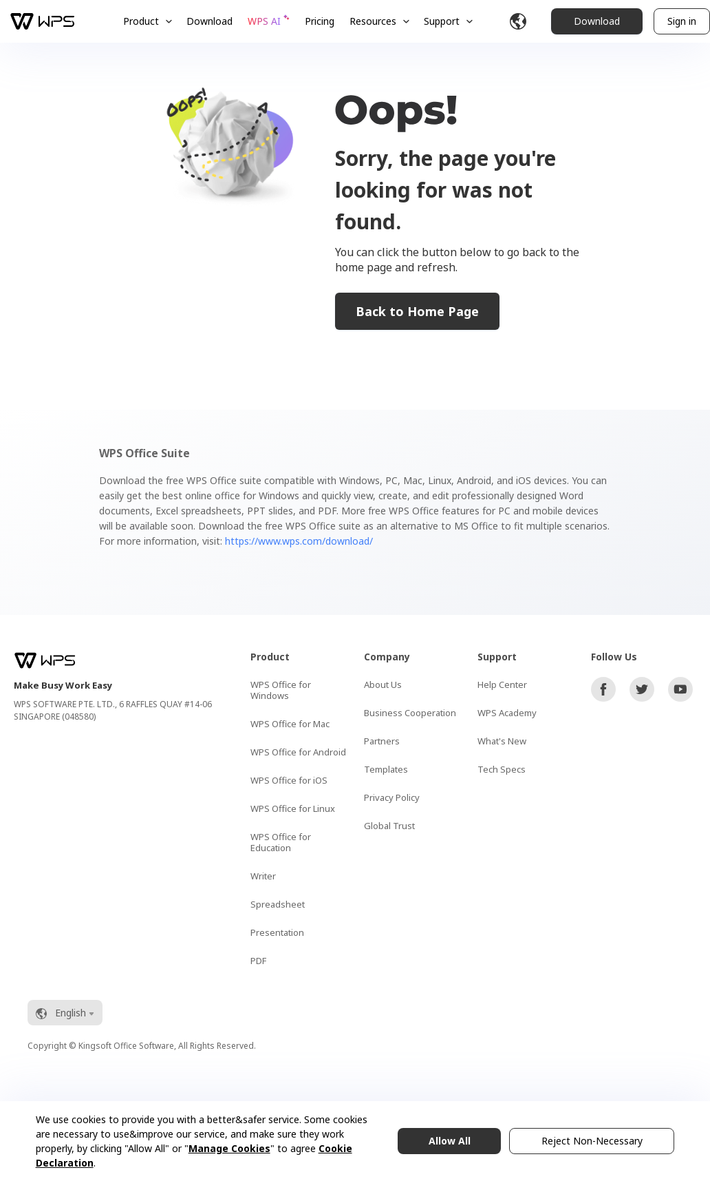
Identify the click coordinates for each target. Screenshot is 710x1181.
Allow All (450, 1140)
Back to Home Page (417, 311)
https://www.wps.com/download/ (299, 540)
